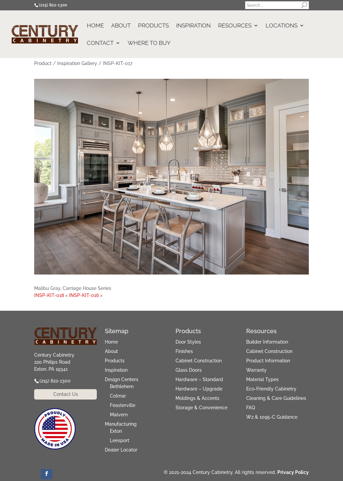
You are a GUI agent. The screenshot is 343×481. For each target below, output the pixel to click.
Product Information (268, 360)
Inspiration (193, 26)
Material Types (262, 379)
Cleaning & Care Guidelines (276, 398)
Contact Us (65, 394)
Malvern (119, 414)
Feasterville (122, 405)
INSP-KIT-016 (84, 295)
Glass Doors (189, 370)
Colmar (118, 396)
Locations (281, 26)
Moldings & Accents (197, 398)
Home (95, 26)
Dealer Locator (121, 450)
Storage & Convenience (201, 407)
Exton (116, 431)
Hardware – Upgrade (199, 389)
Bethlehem (122, 386)
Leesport (119, 440)
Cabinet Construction (199, 360)
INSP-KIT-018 (49, 295)
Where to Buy (149, 43)
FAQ (250, 407)
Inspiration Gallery (77, 63)
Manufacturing (121, 424)
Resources (235, 26)
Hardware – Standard (199, 379)
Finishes (184, 351)
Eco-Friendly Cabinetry (271, 389)
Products (153, 26)
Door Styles (188, 342)
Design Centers (121, 379)
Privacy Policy (293, 472)
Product (43, 63)
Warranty (256, 370)
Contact (100, 43)
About (121, 26)
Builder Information (267, 342)
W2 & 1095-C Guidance (271, 417)
